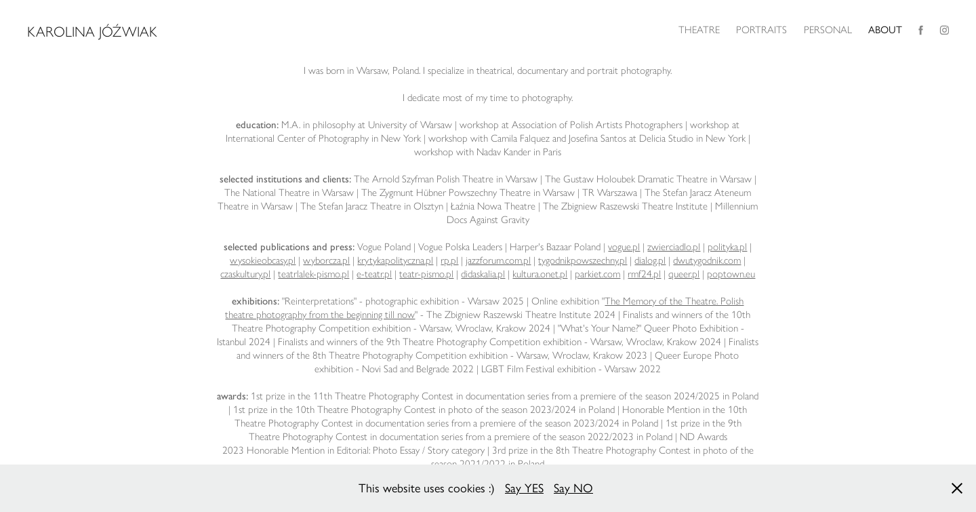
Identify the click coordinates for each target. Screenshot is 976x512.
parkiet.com (597, 274)
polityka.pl (727, 247)
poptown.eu (731, 274)
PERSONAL (828, 30)
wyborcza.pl (326, 260)
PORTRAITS (761, 30)
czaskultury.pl (245, 274)
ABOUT (885, 30)
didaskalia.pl (483, 274)
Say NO (573, 488)
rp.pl (449, 260)
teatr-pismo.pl (426, 274)
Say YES (524, 488)
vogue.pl (624, 247)
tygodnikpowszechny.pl (582, 260)
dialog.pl (650, 260)
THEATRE (699, 30)
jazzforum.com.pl (498, 260)
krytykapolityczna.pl (395, 260)
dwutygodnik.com (707, 260)
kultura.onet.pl (539, 274)
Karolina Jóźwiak (92, 31)
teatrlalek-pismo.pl (313, 274)
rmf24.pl (644, 274)
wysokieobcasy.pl (263, 260)
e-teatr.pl (374, 274)
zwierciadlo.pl (673, 247)
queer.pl (683, 274)
